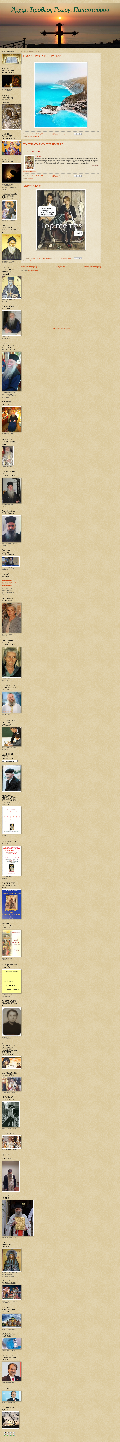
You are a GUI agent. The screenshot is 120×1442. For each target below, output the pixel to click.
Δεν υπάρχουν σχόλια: (65, 134)
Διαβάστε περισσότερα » (29, 171)
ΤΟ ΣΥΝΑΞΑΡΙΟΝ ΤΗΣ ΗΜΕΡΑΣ (43, 144)
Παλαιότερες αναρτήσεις (92, 267)
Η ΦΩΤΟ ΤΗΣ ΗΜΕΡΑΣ (34, 136)
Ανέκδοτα (30, 260)
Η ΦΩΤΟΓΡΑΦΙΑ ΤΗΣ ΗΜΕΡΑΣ (42, 55)
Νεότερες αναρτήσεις (29, 267)
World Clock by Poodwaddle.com (61, 328)
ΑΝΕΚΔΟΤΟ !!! (32, 186)
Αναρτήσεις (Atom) (33, 270)
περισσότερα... (95, 165)
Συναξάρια (30, 178)
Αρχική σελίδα (60, 267)
